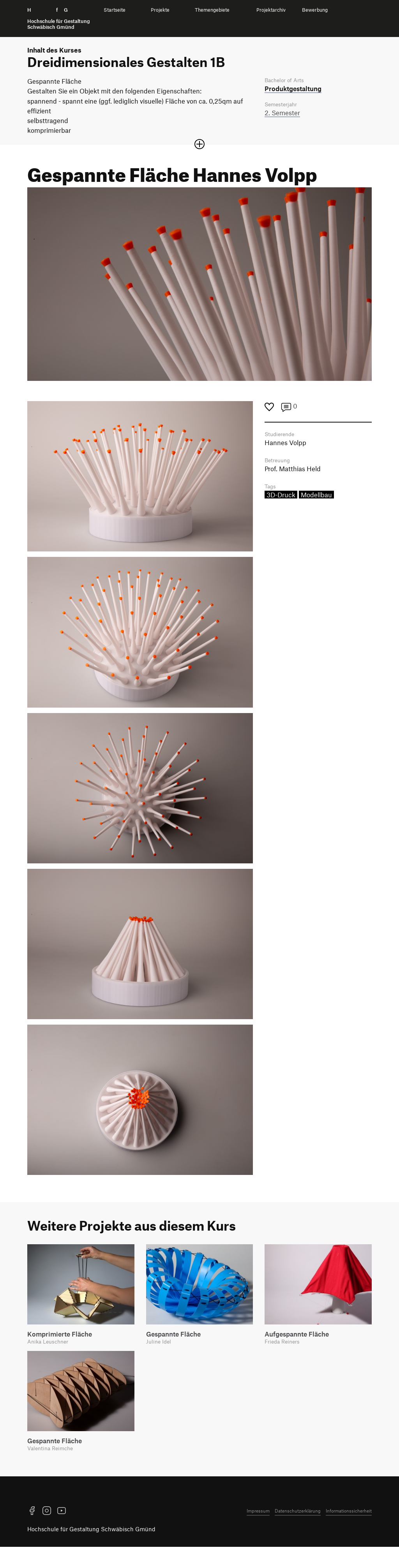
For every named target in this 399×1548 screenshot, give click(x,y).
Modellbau (316, 496)
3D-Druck (281, 496)
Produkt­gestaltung (293, 89)
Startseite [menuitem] (114, 10)
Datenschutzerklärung (298, 1512)
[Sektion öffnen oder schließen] (199, 144)
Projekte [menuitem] (160, 10)
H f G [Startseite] (58, 18)
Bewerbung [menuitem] (315, 10)
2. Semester (282, 114)
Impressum (258, 1512)
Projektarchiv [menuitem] (271, 10)
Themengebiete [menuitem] (212, 10)
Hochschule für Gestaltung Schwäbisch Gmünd (91, 1530)
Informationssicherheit (349, 1512)
